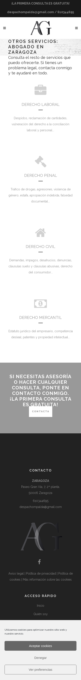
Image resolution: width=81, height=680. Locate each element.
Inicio (40, 605)
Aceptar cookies (40, 646)
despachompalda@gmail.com (40, 507)
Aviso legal (16, 573)
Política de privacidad (41, 573)
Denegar (40, 658)
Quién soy (40, 614)
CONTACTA (40, 411)
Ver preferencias (40, 669)
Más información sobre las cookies (47, 579)
